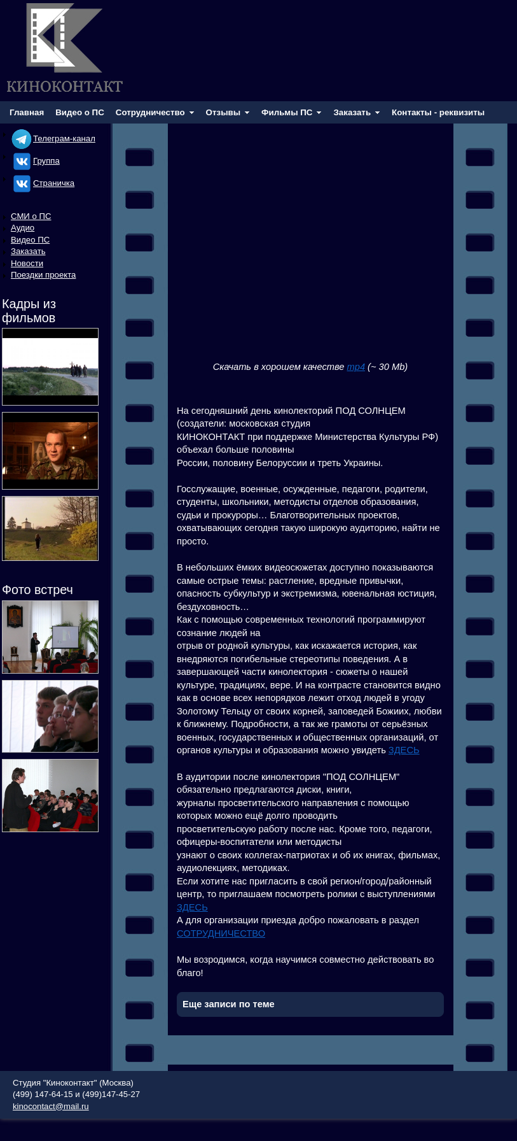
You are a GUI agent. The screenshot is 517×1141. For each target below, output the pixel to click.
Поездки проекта (43, 275)
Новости (27, 263)
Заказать (28, 251)
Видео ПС (30, 239)
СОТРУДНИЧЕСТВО (221, 933)
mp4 (356, 367)
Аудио (22, 227)
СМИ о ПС (31, 216)
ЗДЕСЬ (404, 750)
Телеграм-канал (53, 138)
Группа (35, 161)
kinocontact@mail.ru (51, 1106)
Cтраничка (42, 183)
